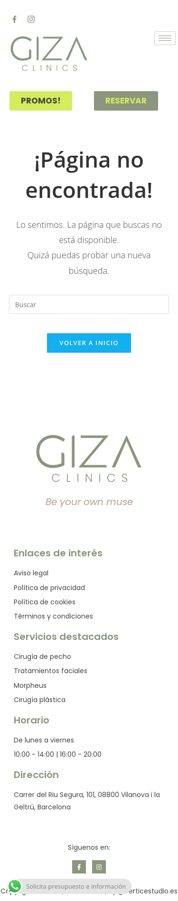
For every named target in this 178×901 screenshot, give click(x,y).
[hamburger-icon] (165, 38)
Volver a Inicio (88, 342)
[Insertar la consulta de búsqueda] (89, 304)
